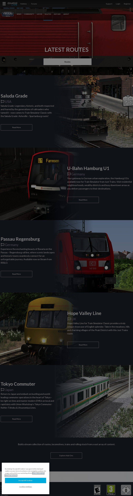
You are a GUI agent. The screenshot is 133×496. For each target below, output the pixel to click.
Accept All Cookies (25, 488)
